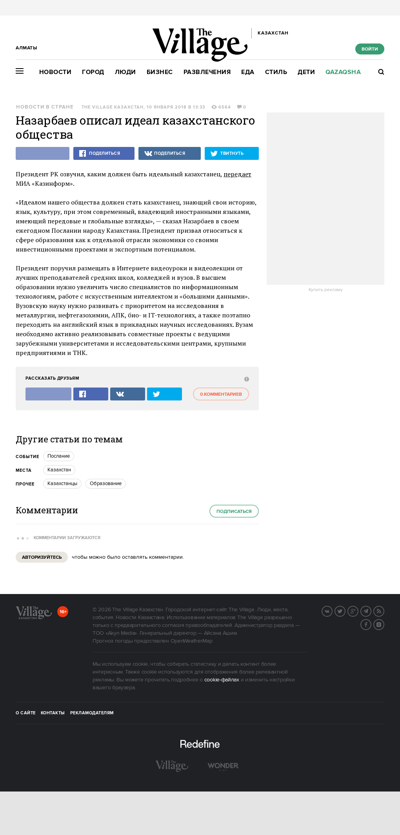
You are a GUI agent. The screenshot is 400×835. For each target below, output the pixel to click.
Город (93, 72)
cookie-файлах (221, 679)
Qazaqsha (343, 72)
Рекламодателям (92, 713)
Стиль (276, 72)
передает (237, 174)
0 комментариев (221, 394)
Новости (55, 72)
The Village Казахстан (113, 107)
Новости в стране (45, 107)
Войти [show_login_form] (370, 49)
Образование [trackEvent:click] (106, 483)
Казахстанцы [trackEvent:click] (62, 483)
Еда (248, 72)
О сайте (26, 713)
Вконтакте (332, 610)
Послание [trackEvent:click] (58, 456)
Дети (306, 72)
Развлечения (207, 72)
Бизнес (160, 72)
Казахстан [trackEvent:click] (59, 470)
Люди (125, 72)
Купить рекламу (326, 290)
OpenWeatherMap (192, 641)
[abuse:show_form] (245, 378)
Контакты (53, 713)
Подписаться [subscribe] (234, 511)
